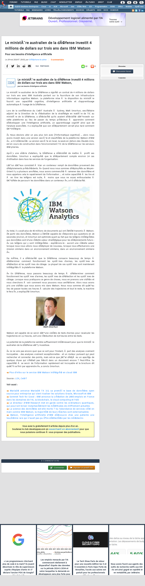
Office (120, 7)
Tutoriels (25, 2)
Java (72, 7)
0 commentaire (57, 60)
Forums (13, 2)
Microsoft (64, 7)
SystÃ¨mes (139, 7)
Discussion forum (122, 71)
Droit (101, 2)
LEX (17, 378)
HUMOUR (114, 10)
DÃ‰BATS (90, 10)
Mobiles (129, 7)
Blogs (44, 2)
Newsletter (65, 2)
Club (109, 2)
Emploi (78, 2)
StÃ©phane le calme (37, 60)
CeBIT (24, 378)
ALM (55, 7)
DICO (106, 10)
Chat (53, 2)
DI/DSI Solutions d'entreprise (26, 7)
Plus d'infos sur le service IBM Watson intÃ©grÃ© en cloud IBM (43, 372)
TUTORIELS (19, 10)
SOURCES (80, 10)
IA (50, 7)
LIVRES (48, 10)
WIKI (99, 10)
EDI (90, 7)
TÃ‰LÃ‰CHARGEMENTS (63, 10)
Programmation (101, 7)
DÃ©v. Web (81, 7)
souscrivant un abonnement (64, 429)
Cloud (43, 7)
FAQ (36, 2)
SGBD (112, 7)
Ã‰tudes (90, 2)
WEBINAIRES (37, 10)
